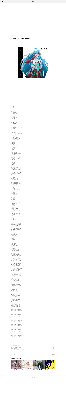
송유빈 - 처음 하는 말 (13, 367)
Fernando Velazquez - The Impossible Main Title (17, 364)
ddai (33, 1)
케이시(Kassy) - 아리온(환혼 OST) (15, 361)
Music (14, 360)
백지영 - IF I (12, 368)
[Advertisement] (33, 345)
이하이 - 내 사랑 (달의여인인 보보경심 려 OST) (17, 365)
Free (11, 360)
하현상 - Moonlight (13, 363)
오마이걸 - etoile (13, 366)
